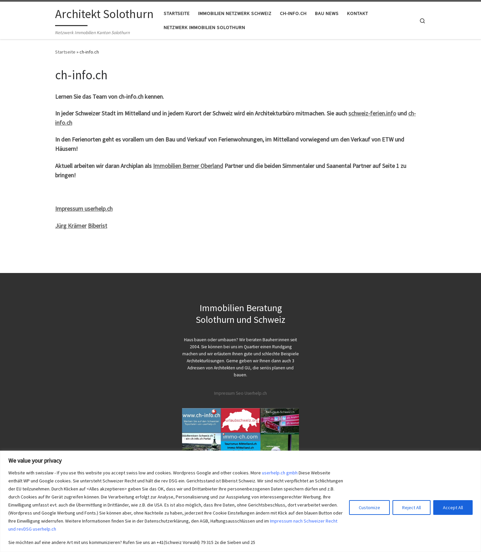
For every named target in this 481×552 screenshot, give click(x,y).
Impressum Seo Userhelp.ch (240, 393)
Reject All (411, 507)
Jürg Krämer (71, 225)
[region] (240, 501)
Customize (369, 507)
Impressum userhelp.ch (84, 208)
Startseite (65, 52)
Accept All (453, 507)
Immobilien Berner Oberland (188, 166)
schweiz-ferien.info (372, 113)
